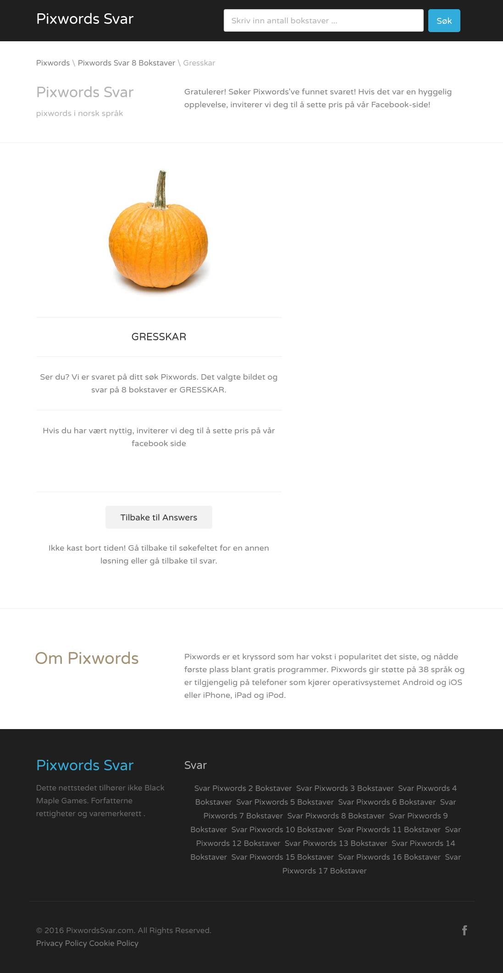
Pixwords (53, 63)
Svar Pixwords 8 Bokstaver (336, 816)
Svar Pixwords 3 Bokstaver (345, 788)
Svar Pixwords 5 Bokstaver (285, 802)
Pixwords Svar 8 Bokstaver (126, 63)
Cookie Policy (113, 943)
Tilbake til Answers (159, 518)
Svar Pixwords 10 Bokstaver (283, 830)
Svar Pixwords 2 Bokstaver (243, 788)
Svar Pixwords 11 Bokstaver (389, 830)
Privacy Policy (61, 943)
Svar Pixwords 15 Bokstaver (283, 857)
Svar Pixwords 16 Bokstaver (389, 857)
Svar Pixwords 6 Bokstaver (387, 802)
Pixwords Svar (85, 19)
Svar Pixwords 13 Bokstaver (336, 843)
